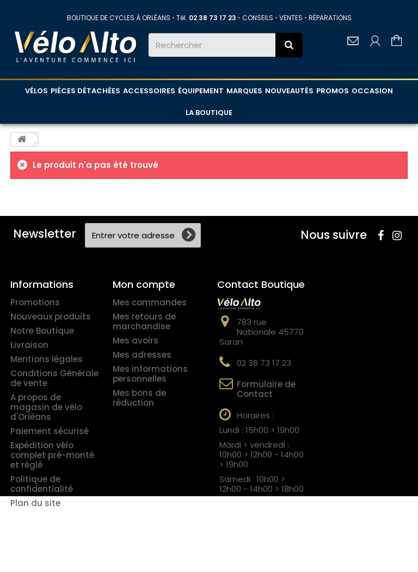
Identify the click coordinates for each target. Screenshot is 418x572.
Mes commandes (150, 302)
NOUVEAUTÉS (289, 91)
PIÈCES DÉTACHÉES (85, 91)
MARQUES (244, 91)
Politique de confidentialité (41, 484)
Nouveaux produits (50, 316)
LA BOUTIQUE (209, 112)
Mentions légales (46, 359)
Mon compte (144, 284)
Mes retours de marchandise (144, 321)
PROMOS (332, 91)
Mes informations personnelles (150, 373)
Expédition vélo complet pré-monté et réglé (52, 455)
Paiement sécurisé (49, 431)
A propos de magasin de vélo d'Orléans (46, 407)
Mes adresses (142, 354)
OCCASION (372, 91)
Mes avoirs (135, 340)
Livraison (29, 345)
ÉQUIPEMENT (201, 91)
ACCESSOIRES (149, 91)
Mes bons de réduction (139, 397)
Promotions (35, 302)
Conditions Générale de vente (54, 378)
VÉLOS (36, 91)
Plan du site (35, 503)
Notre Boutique (42, 330)
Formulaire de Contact (266, 389)
